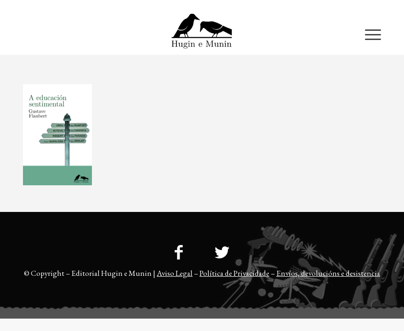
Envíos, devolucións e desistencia (328, 273)
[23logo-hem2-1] (202, 34)
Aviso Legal (175, 273)
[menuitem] (363, 7)
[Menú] (368, 34)
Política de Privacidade (234, 273)
